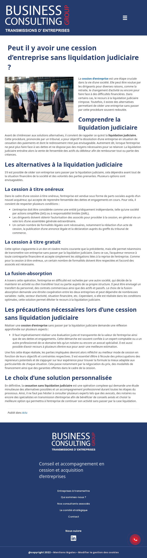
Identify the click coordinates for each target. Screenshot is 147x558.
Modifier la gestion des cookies (98, 552)
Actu (24, 412)
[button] (73, 538)
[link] (73, 491)
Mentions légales (64, 552)
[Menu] (125, 18)
